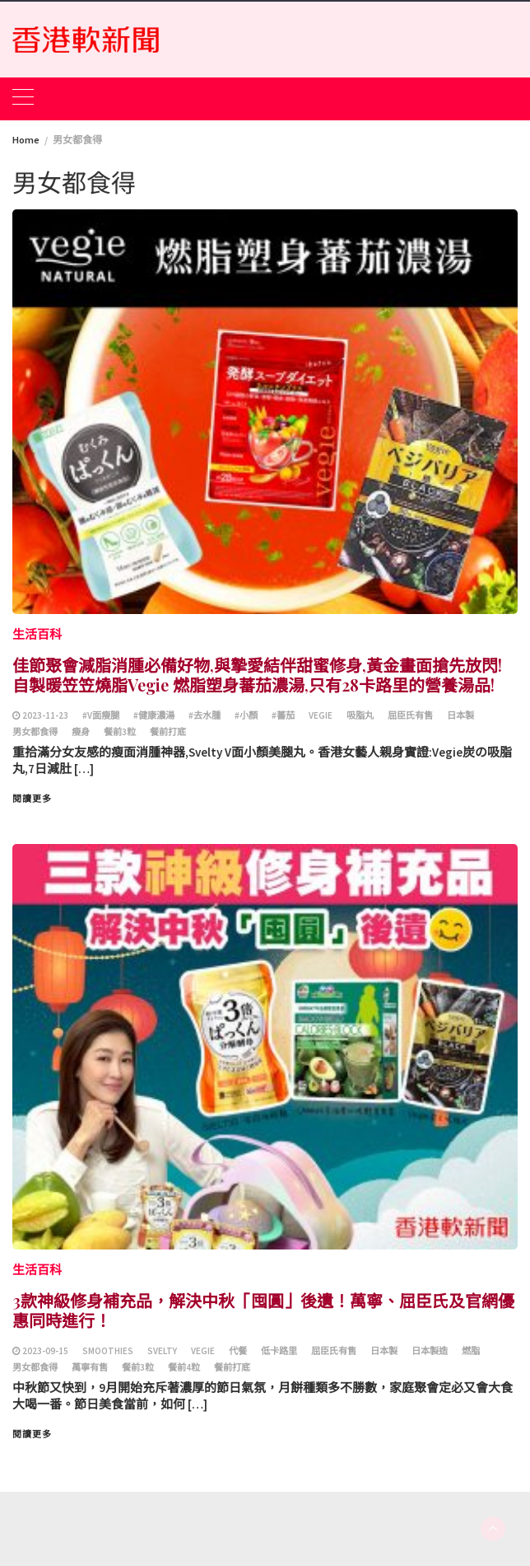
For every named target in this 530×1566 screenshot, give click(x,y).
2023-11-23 (45, 715)
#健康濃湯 (153, 715)
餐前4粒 (184, 1367)
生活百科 (37, 634)
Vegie (320, 715)
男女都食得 (35, 732)
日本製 (460, 715)
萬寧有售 (90, 1367)
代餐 (238, 1351)
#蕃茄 (283, 715)
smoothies (107, 1351)
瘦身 (81, 732)
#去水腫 (204, 715)
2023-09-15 (45, 1351)
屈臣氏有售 (410, 715)
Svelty (162, 1351)
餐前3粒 (120, 732)
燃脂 (471, 1351)
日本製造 (429, 1351)
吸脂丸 (360, 715)
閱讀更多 (32, 798)
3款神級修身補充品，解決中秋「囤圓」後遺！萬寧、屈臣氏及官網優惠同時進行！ (263, 1310)
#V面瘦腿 (100, 715)
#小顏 (246, 715)
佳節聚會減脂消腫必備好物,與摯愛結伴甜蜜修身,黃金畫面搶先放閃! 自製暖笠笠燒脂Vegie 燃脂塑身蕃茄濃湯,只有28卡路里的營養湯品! (257, 675)
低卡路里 (279, 1351)
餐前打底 (168, 732)
